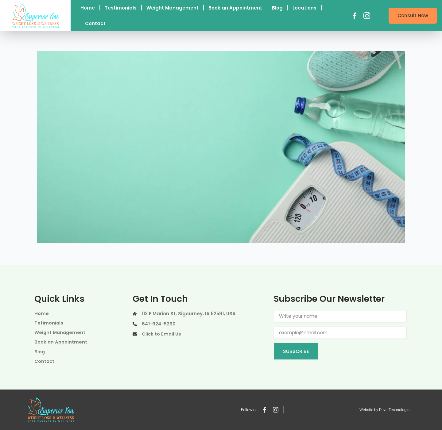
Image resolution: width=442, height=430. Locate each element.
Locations (304, 8)
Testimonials (121, 8)
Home (87, 8)
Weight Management (172, 8)
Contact (95, 23)
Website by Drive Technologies (384, 410)
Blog (277, 8)
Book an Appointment (235, 8)
